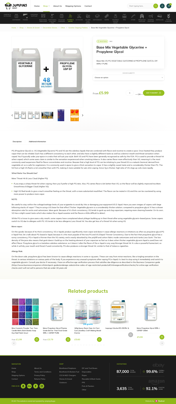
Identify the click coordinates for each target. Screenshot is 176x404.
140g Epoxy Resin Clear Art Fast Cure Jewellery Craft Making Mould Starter (87, 330)
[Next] (162, 343)
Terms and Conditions (42, 372)
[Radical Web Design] (159, 401)
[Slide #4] (81, 345)
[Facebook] (35, 386)
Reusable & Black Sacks (115, 19)
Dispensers (16, 17)
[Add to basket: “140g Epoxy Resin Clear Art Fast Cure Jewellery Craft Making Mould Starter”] (99, 339)
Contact (88, 6)
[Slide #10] (98, 345)
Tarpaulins (160, 17)
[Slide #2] (75, 345)
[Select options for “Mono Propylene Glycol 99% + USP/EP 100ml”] (162, 337)
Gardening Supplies (34, 15)
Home (37, 6)
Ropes (107, 17)
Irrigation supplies (142, 18)
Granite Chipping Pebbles (78, 28)
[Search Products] (142, 6)
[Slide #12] (103, 345)
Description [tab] (17, 141)
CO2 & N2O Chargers (61, 18)
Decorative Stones (50, 28)
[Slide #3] (78, 345)
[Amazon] (23, 386)
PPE (124, 17)
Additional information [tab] (37, 141)
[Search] (155, 6)
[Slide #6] (86, 345)
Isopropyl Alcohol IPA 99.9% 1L (117, 328)
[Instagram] (41, 386)
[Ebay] (29, 386)
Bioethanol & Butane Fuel (52, 19)
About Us (57, 6)
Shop (45, 6)
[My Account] (162, 6)
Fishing (25, 17)
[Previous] (12, 115)
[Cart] (168, 6)
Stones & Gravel (70, 18)
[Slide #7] (89, 345)
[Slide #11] (101, 345)
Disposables (97, 17)
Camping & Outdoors (7, 15)
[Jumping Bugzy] (16, 6)
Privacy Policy (39, 375)
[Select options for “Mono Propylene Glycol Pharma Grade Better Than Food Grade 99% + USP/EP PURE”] (68, 339)
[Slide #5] (83, 345)
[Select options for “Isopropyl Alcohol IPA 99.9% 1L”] (130, 334)
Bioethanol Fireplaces (43, 18)
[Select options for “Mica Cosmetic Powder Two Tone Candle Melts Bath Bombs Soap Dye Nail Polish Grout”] (36, 339)
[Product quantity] (129, 93)
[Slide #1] (72, 345)
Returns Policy (39, 379)
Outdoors (79, 17)
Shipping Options (73, 6)
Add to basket (152, 93)
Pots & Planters (168, 18)
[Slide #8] (92, 345)
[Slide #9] (95, 345)
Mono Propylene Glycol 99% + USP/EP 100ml (148, 329)
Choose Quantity (129, 73)
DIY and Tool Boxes (88, 19)
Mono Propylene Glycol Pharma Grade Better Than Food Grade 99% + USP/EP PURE (55, 330)
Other (133, 17)
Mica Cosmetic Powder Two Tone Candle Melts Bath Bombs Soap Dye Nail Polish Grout (25, 330)
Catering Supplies (151, 18)
